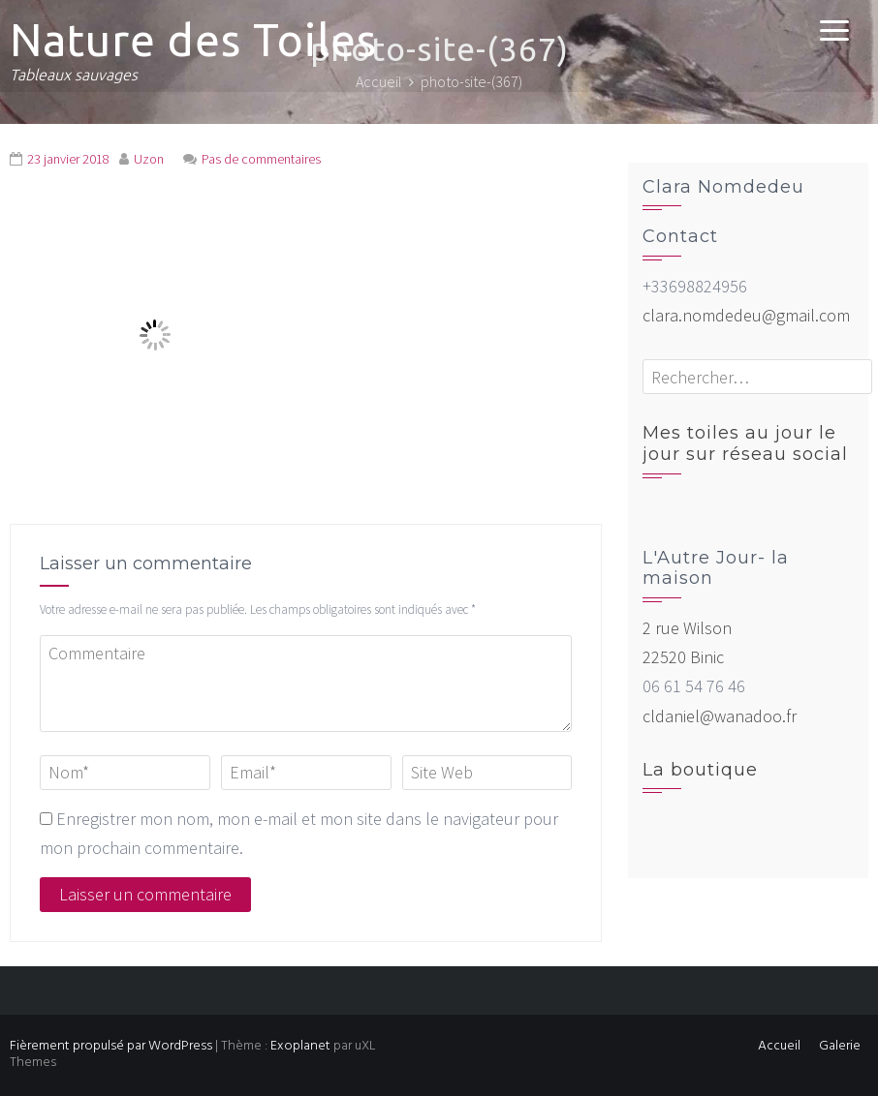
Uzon (149, 158)
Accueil (779, 1046)
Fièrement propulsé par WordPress (111, 1046)
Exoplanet (300, 1046)
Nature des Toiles (193, 40)
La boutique (700, 769)
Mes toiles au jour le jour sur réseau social (745, 443)
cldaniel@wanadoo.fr (720, 716)
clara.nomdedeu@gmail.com (746, 315)
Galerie (840, 1046)
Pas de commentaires (261, 158)
